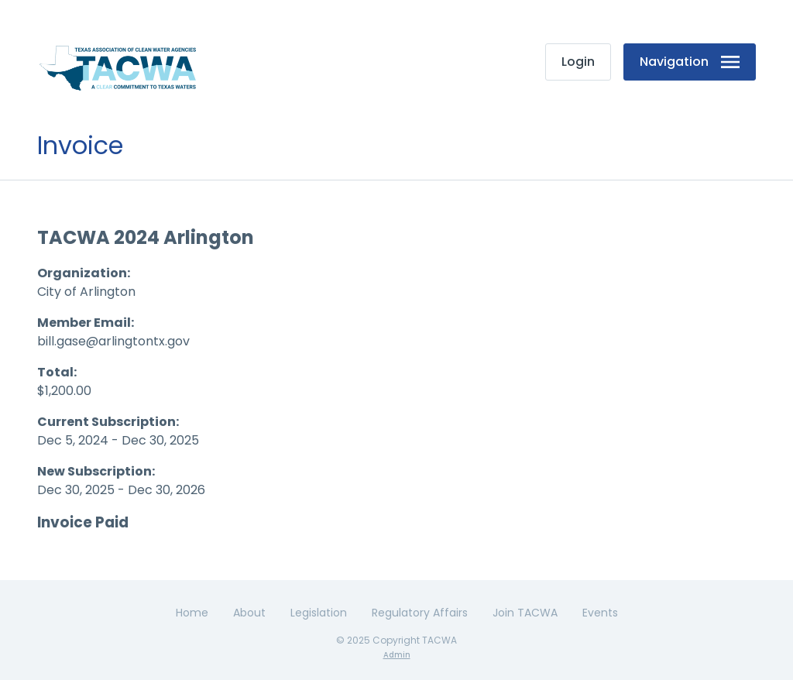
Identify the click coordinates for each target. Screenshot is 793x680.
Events (600, 612)
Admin (396, 655)
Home (192, 612)
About (249, 612)
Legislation (318, 612)
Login (578, 61)
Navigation (690, 61)
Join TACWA (525, 612)
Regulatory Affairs (420, 612)
